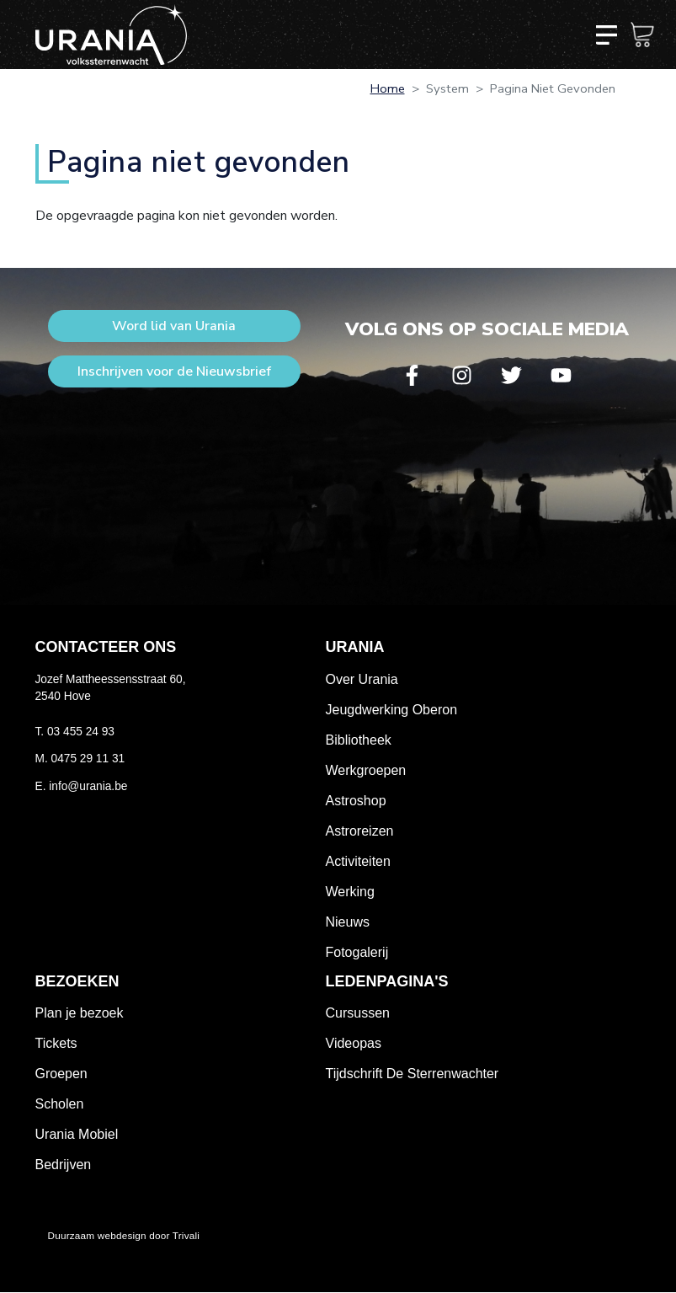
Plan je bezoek (79, 1013)
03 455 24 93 (80, 731)
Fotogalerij (357, 952)
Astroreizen (360, 831)
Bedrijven (63, 1164)
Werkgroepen (366, 770)
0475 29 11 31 (88, 758)
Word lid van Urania (174, 326)
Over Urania (362, 679)
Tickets (56, 1043)
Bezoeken (77, 981)
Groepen (61, 1073)
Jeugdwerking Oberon (392, 710)
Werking (350, 891)
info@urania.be (88, 786)
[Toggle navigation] (606, 34)
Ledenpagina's (387, 981)
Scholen (59, 1104)
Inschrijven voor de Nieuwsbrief (174, 371)
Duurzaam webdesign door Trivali (124, 1235)
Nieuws (348, 922)
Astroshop (356, 800)
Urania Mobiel (77, 1134)
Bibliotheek (358, 740)
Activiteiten (358, 861)
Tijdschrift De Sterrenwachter (412, 1073)
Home (387, 88)
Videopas (353, 1043)
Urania (355, 646)
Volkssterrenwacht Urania (111, 34)
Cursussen (358, 1013)
